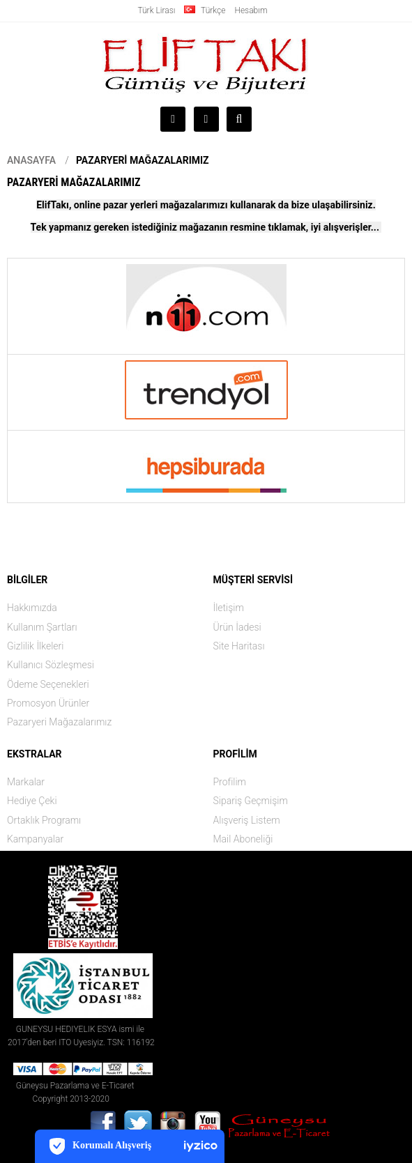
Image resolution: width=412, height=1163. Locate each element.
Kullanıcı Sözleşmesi (50, 664)
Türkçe (204, 10)
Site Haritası (239, 646)
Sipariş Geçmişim (250, 800)
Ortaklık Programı (44, 820)
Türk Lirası (156, 10)
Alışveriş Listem (246, 820)
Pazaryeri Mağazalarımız (142, 160)
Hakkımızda (32, 607)
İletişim (228, 607)
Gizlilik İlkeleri (35, 646)
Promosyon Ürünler (48, 703)
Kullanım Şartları (42, 627)
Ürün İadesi (237, 627)
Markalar (26, 781)
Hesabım (250, 10)
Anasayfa (31, 160)
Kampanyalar (35, 839)
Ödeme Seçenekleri (48, 684)
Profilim (230, 781)
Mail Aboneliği (243, 839)
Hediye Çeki (32, 800)
